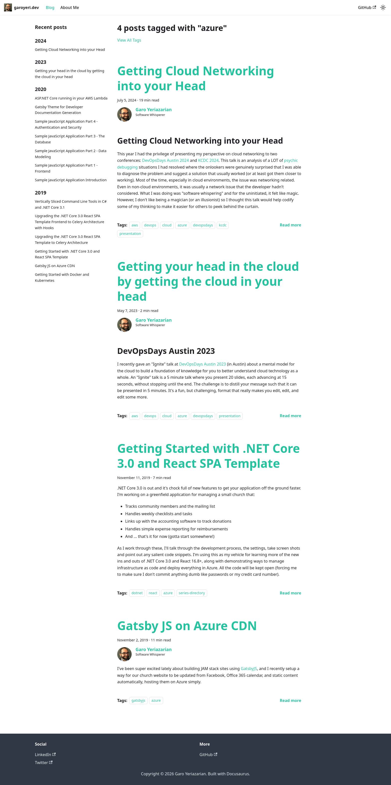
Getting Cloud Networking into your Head (70, 49)
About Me (69, 7)
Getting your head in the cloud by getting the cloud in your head (69, 73)
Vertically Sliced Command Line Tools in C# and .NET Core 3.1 (71, 204)
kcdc (222, 225)
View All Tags (129, 40)
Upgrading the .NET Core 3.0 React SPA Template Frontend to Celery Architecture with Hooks (69, 221)
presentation (130, 233)
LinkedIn (45, 754)
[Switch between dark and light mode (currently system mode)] (383, 7)
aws (134, 225)
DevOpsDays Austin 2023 (202, 364)
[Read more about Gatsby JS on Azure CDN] (290, 700)
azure (182, 225)
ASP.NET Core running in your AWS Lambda (71, 98)
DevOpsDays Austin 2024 (165, 160)
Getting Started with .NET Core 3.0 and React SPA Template (67, 254)
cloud (167, 225)
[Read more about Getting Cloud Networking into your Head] (290, 225)
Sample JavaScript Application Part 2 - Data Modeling (70, 153)
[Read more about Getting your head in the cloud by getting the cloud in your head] (290, 415)
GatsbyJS (249, 668)
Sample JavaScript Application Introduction (71, 180)
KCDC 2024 (208, 160)
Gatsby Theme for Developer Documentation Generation (59, 109)
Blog (50, 7)
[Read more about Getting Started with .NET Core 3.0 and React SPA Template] (290, 593)
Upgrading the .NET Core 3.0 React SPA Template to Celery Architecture (67, 239)
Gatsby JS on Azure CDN (55, 265)
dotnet (137, 593)
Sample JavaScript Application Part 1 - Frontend (66, 168)
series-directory (192, 593)
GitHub (367, 7)
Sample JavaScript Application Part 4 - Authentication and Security (66, 124)
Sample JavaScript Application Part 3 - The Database (70, 139)
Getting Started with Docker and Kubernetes (62, 277)
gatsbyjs (138, 700)
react (153, 593)
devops (150, 225)
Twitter (44, 762)
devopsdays (203, 225)
